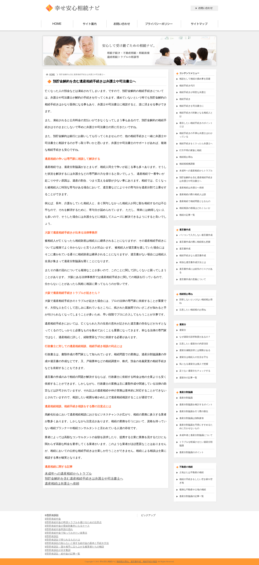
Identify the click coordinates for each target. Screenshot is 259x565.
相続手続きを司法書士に (191, 106)
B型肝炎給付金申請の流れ (59, 529)
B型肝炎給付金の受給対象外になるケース (67, 526)
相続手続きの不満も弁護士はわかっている (196, 135)
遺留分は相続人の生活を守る (193, 357)
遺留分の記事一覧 (188, 377)
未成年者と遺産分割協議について (196, 435)
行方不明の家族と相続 (190, 150)
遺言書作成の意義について (192, 279)
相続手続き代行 (187, 85)
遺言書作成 (184, 248)
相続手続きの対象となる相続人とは (196, 114)
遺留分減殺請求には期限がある (194, 350)
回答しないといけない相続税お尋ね (196, 301)
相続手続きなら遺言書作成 (192, 255)
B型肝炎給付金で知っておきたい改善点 (66, 533)
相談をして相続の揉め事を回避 (194, 78)
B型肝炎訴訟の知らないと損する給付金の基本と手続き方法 (77, 543)
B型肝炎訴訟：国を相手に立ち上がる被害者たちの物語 (74, 546)
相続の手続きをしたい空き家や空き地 (196, 481)
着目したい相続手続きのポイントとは (196, 125)
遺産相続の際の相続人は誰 (192, 194)
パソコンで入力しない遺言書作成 (196, 235)
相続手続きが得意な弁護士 (192, 92)
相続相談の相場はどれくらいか (194, 208)
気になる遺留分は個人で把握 (193, 364)
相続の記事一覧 (187, 215)
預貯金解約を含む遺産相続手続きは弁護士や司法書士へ (84, 478)
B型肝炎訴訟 (51, 536)
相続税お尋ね (186, 157)
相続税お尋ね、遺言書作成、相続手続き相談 (137, 561)
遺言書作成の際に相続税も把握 (194, 242)
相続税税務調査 (187, 164)
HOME (52, 74)
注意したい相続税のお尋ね (192, 309)
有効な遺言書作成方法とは (192, 262)
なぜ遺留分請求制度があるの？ (194, 337)
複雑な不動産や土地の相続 (192, 489)
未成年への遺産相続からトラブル (68, 473)
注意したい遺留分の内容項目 (193, 343)
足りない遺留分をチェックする (194, 370)
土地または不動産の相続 (191, 472)
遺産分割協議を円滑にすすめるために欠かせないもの (196, 426)
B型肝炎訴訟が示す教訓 (57, 550)
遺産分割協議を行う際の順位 (193, 411)
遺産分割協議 (186, 397)
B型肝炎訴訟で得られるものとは (62, 539)
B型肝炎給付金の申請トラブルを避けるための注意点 (73, 522)
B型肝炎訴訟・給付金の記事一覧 (62, 553)
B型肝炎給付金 (53, 519)
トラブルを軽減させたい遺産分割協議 (196, 444)
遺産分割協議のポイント (191, 452)
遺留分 (182, 330)
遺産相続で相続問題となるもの (194, 201)
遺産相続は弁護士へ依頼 (62, 483)
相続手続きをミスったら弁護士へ (196, 143)
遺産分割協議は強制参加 (191, 418)
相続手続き (184, 99)
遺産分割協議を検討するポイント (196, 404)
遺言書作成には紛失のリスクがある (196, 271)
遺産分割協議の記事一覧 (191, 496)
